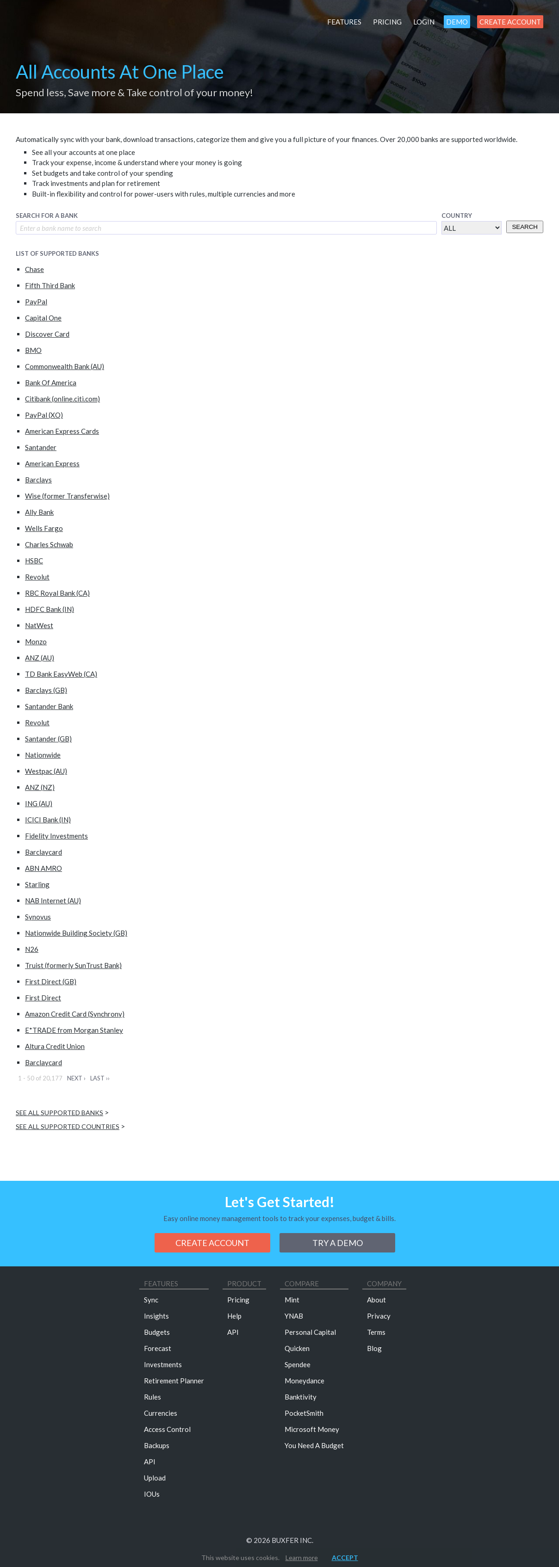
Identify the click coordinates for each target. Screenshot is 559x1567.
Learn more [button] (302, 1557)
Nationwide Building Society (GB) (76, 933)
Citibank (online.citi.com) (62, 399)
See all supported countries (67, 1126)
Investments (163, 1364)
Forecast (157, 1348)
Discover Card (47, 334)
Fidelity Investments (56, 836)
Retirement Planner (174, 1380)
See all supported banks (59, 1113)
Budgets (157, 1332)
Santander (40, 447)
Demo (457, 22)
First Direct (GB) (50, 981)
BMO (33, 350)
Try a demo (337, 1243)
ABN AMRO (43, 868)
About (376, 1300)
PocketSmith (304, 1413)
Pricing (387, 22)
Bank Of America (50, 382)
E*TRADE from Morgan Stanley (74, 1030)
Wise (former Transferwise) (67, 496)
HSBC (34, 560)
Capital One (43, 318)
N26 (31, 949)
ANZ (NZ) (40, 787)
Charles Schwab (49, 544)
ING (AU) (38, 803)
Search (525, 226)
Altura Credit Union (55, 1046)
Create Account (510, 22)
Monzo (36, 641)
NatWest (39, 625)
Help (234, 1316)
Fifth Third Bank (50, 285)
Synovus (38, 917)
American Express (52, 463)
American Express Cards (62, 431)
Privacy (379, 1316)
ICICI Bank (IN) (48, 819)
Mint (292, 1300)
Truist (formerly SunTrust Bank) (73, 965)
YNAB (294, 1316)
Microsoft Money (312, 1429)
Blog (374, 1348)
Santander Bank (49, 706)
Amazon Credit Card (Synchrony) (74, 1014)
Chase (34, 269)
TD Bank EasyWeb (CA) (61, 674)
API (149, 1461)
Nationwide (43, 755)
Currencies (160, 1413)
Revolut (37, 577)
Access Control (167, 1429)
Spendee (298, 1364)
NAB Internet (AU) (53, 900)
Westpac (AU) (46, 771)
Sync (151, 1300)
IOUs (152, 1494)
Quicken (297, 1348)
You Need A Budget (314, 1445)
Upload (155, 1478)
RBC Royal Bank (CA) (57, 593)
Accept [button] (345, 1557)
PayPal (36, 301)
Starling (37, 884)
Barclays (38, 479)
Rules (152, 1397)
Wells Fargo (44, 528)
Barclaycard (43, 852)
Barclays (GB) (46, 690)
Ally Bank (39, 512)
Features (344, 22)
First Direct (43, 997)
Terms (376, 1332)
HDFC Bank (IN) (49, 609)
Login (424, 22)
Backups (156, 1445)
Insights (156, 1316)
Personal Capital (310, 1332)
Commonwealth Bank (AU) (64, 366)
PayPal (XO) (44, 415)
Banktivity (301, 1397)
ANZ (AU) (39, 658)
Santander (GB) (48, 738)
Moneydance (304, 1380)
